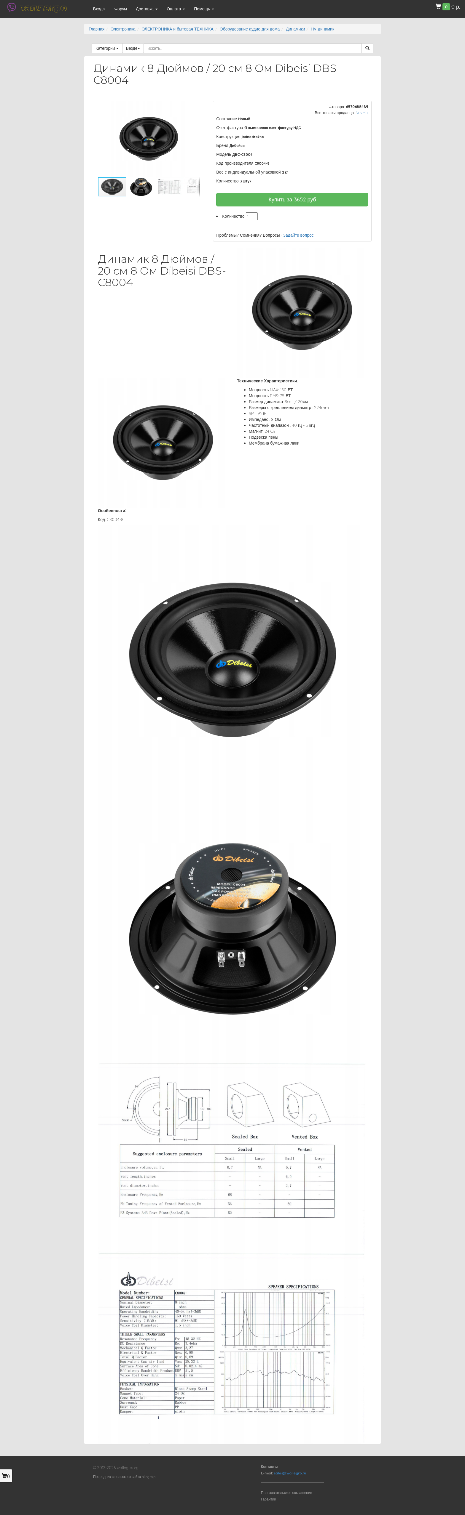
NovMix (362, 112)
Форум (120, 9)
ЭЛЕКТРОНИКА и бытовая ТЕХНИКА (178, 29)
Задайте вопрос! (299, 235)
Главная (96, 29)
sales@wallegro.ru (290, 1473)
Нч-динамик (322, 29)
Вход (99, 9)
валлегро (43, 7)
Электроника (123, 29)
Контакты (269, 1466)
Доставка (147, 9)
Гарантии (268, 1499)
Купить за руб (292, 199)
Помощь (204, 9)
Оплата (176, 9)
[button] (194, 106)
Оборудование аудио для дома (250, 29)
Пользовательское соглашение (286, 1492)
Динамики (295, 29)
